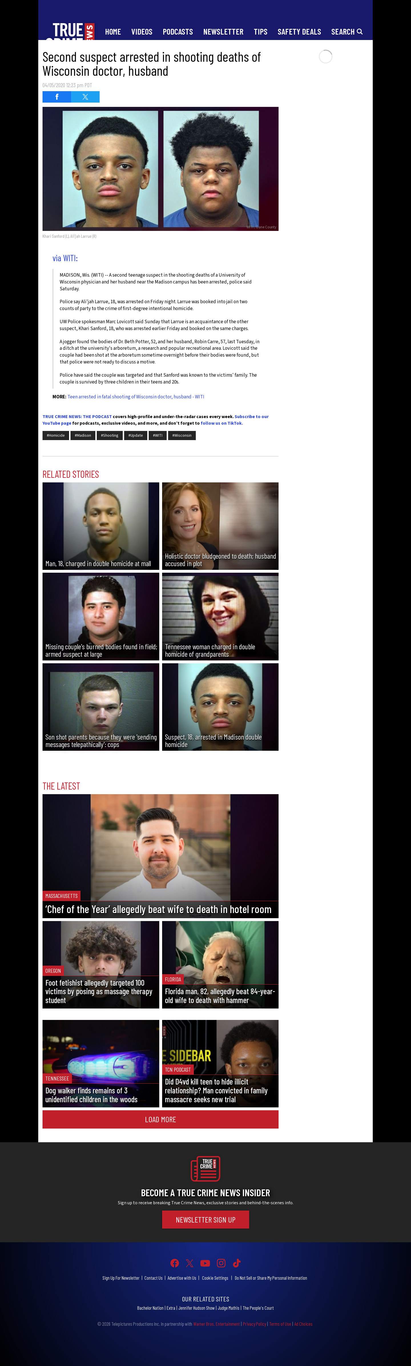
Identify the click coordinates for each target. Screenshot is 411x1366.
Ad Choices (303, 1324)
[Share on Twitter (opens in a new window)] (85, 97)
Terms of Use (280, 1324)
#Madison (83, 435)
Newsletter (223, 31)
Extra (171, 1308)
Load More (160, 1119)
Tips (260, 31)
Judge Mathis (228, 1308)
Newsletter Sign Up (205, 1219)
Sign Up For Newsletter (121, 1278)
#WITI (157, 435)
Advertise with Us (182, 1278)
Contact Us (153, 1278)
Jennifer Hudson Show (196, 1308)
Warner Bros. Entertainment (216, 1324)
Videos (141, 31)
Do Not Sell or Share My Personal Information (271, 1278)
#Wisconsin (182, 435)
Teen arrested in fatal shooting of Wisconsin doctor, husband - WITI (135, 397)
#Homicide (56, 435)
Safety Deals (299, 31)
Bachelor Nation (150, 1308)
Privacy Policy (254, 1324)
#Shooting (109, 435)
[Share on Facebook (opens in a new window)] (57, 97)
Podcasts (178, 31)
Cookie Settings (215, 1278)
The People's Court (258, 1308)
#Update (135, 435)
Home (113, 31)
